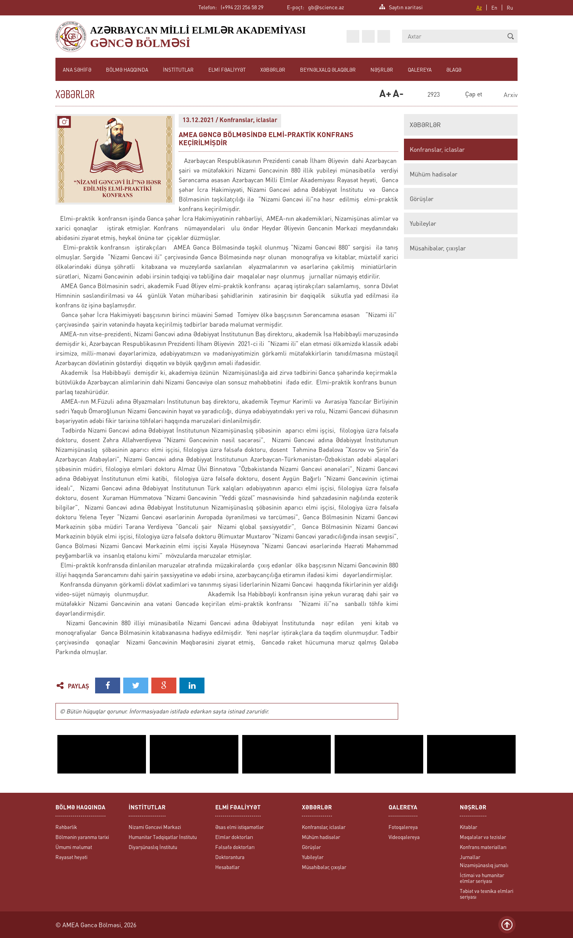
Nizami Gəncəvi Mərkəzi (155, 827)
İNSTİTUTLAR (178, 69)
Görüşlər (422, 199)
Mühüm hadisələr (433, 174)
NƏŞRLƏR (381, 69)
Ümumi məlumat (73, 847)
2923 (433, 94)
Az (479, 7)
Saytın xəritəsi (406, 6)
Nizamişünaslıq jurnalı (484, 865)
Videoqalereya (404, 837)
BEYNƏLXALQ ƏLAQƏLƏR (328, 69)
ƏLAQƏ (453, 69)
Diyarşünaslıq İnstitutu (153, 847)
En (494, 7)
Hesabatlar (227, 867)
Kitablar (468, 827)
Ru (510, 7)
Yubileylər (423, 223)
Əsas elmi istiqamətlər (239, 827)
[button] (511, 36)
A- (397, 94)
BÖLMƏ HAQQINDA (127, 69)
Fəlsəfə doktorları (235, 847)
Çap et (473, 94)
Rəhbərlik (66, 827)
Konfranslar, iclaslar (437, 149)
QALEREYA (420, 69)
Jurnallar (470, 857)
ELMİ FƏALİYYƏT (227, 69)
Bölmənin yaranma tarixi (82, 837)
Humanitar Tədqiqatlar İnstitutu (163, 837)
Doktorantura (230, 857)
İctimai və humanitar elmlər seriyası (482, 878)
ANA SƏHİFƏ (77, 69)
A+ (384, 94)
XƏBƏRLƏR (272, 69)
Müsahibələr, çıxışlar (438, 248)
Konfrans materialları (483, 847)
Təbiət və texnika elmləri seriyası (486, 893)
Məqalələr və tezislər (483, 837)
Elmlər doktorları (234, 837)
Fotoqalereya (403, 827)
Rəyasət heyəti (71, 857)
